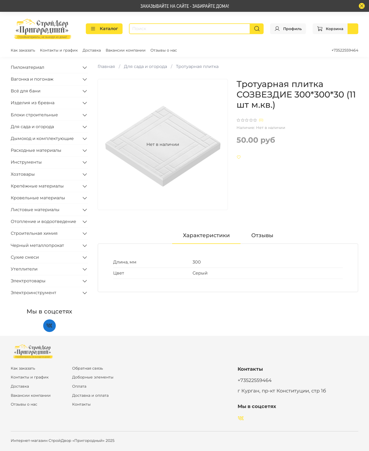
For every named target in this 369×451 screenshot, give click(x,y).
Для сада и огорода (145, 66)
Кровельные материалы (38, 197)
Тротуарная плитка (197, 66)
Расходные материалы (36, 150)
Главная (106, 66)
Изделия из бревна (32, 102)
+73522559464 (344, 50)
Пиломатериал (27, 67)
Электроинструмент (33, 292)
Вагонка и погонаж (32, 79)
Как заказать (23, 50)
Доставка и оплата (90, 395)
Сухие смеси (25, 257)
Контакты (81, 404)
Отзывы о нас (163, 50)
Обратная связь (87, 368)
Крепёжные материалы (37, 186)
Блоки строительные (34, 114)
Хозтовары (23, 174)
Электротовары (28, 280)
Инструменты (26, 162)
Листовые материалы (35, 209)
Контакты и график (59, 50)
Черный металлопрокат (37, 245)
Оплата (79, 386)
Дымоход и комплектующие (42, 138)
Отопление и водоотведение (43, 221)
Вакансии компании (126, 50)
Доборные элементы (92, 377)
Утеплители (24, 269)
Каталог (104, 28)
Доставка (92, 50)
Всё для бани (25, 90)
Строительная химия (34, 233)
